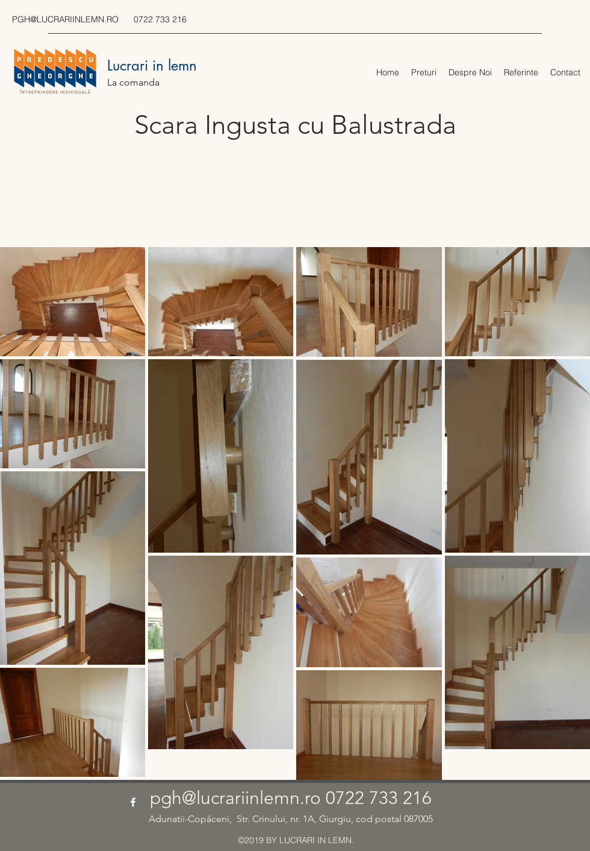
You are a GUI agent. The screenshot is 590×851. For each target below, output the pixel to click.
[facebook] (133, 802)
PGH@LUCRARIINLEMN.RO (65, 19)
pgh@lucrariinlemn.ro (235, 798)
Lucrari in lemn (152, 65)
